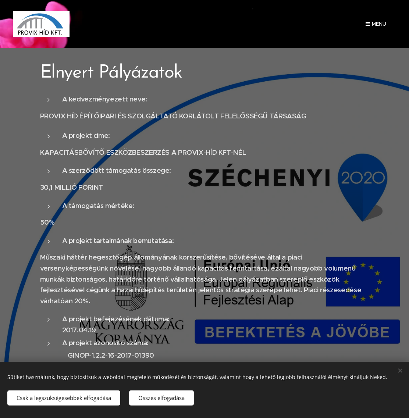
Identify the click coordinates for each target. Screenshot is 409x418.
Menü (376, 24)
